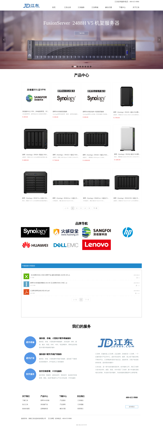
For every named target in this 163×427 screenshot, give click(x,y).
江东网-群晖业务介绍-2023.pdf (40, 290)
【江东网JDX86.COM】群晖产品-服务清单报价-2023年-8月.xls (50, 275)
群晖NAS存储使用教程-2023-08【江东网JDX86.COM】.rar (48, 283)
